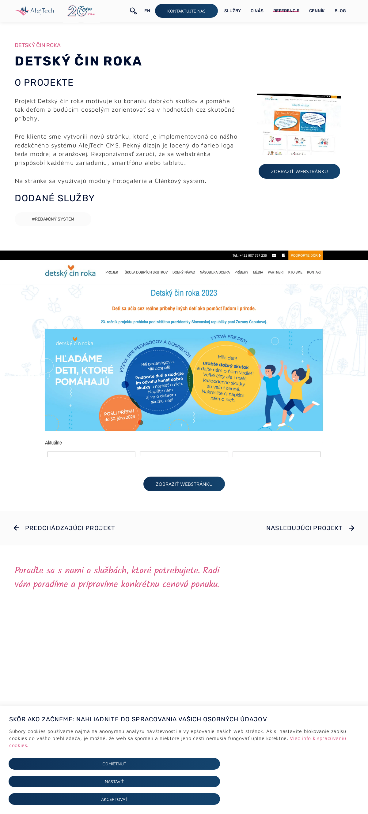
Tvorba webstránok (118, 739)
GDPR (13, 739)
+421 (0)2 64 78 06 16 (221, 739)
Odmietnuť (65, 798)
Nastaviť (184, 798)
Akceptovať (302, 798)
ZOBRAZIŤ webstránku (299, 173)
